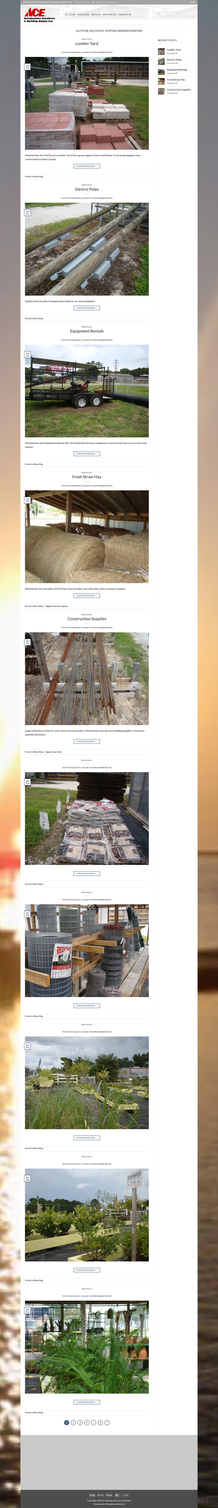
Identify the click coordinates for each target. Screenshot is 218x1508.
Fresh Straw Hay (86, 476)
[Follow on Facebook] (191, 2)
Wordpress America (115, 1504)
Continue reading (87, 166)
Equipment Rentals (87, 331)
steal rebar (57, 752)
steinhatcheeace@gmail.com (106, 2)
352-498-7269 (84, 2)
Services (96, 14)
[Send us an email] (194, 2)
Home (72, 14)
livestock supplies (60, 606)
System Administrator (123, 30)
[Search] (66, 14)
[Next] (107, 1422)
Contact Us (124, 14)
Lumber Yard (87, 43)
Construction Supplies (87, 618)
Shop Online (109, 14)
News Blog (83, 14)
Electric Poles (87, 189)
